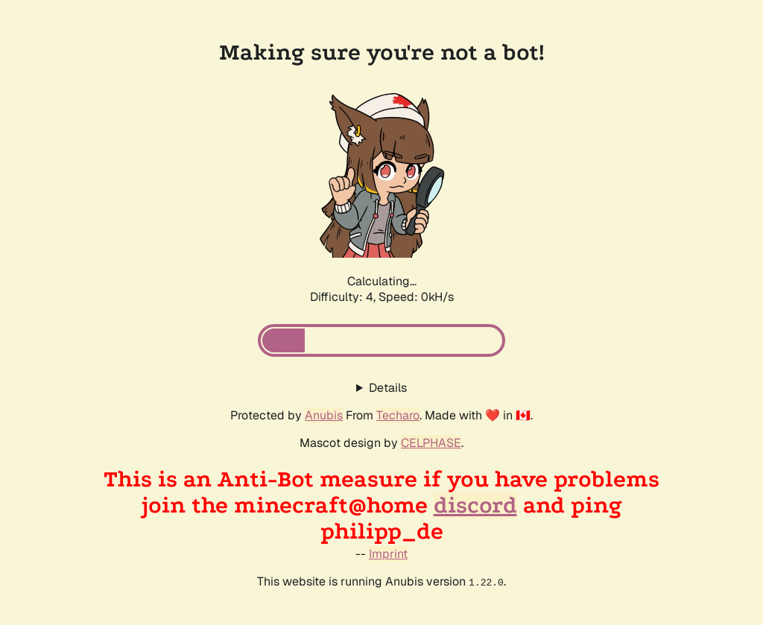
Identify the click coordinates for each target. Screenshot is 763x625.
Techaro (398, 415)
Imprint (388, 554)
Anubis (324, 415)
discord (475, 505)
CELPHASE (431, 443)
